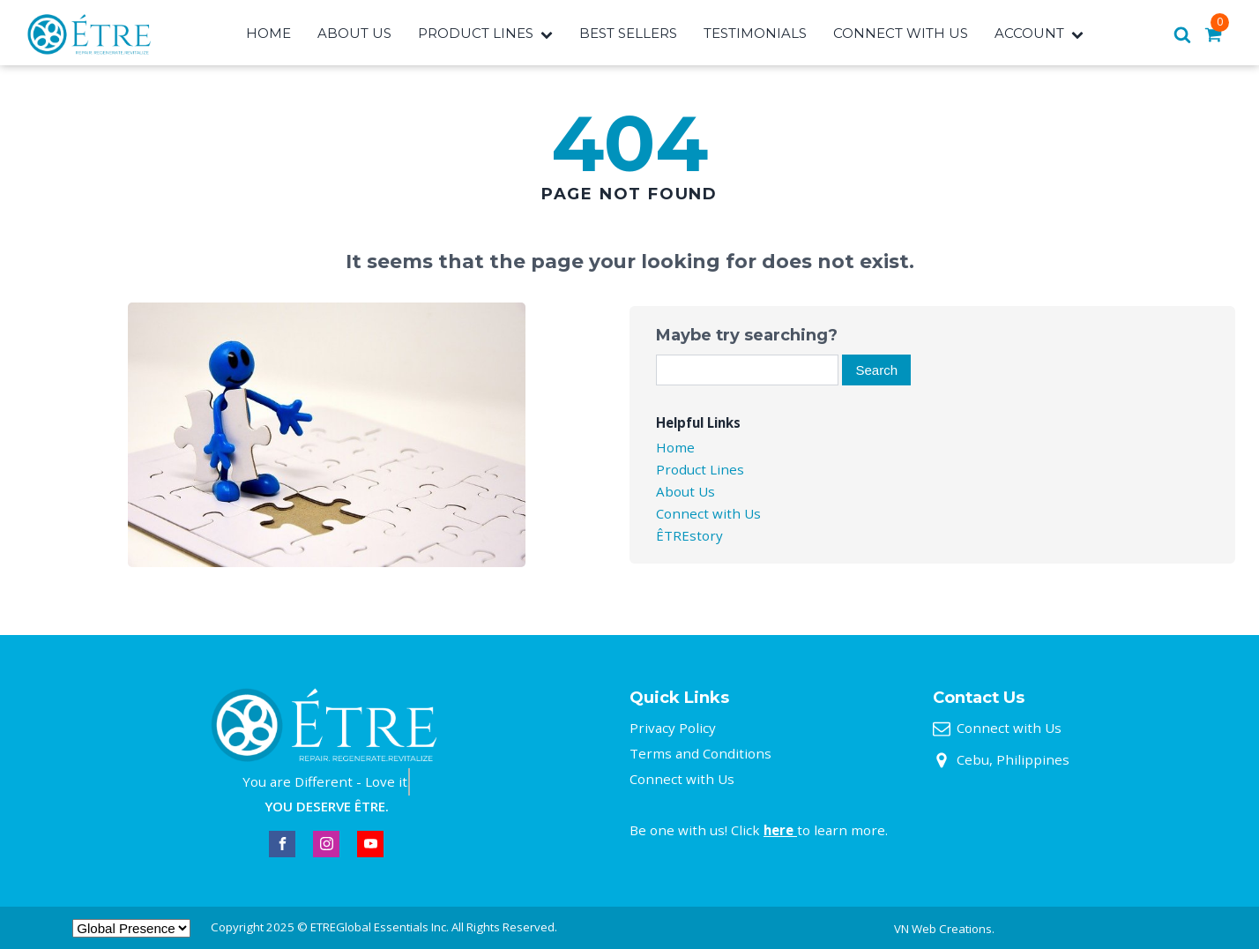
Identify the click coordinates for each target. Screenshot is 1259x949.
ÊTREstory (689, 535)
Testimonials (755, 33)
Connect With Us (900, 33)
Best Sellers (628, 33)
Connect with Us (708, 513)
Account (1039, 33)
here (780, 830)
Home (268, 33)
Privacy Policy (673, 727)
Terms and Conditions (700, 753)
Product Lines (485, 33)
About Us (354, 33)
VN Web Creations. (944, 929)
